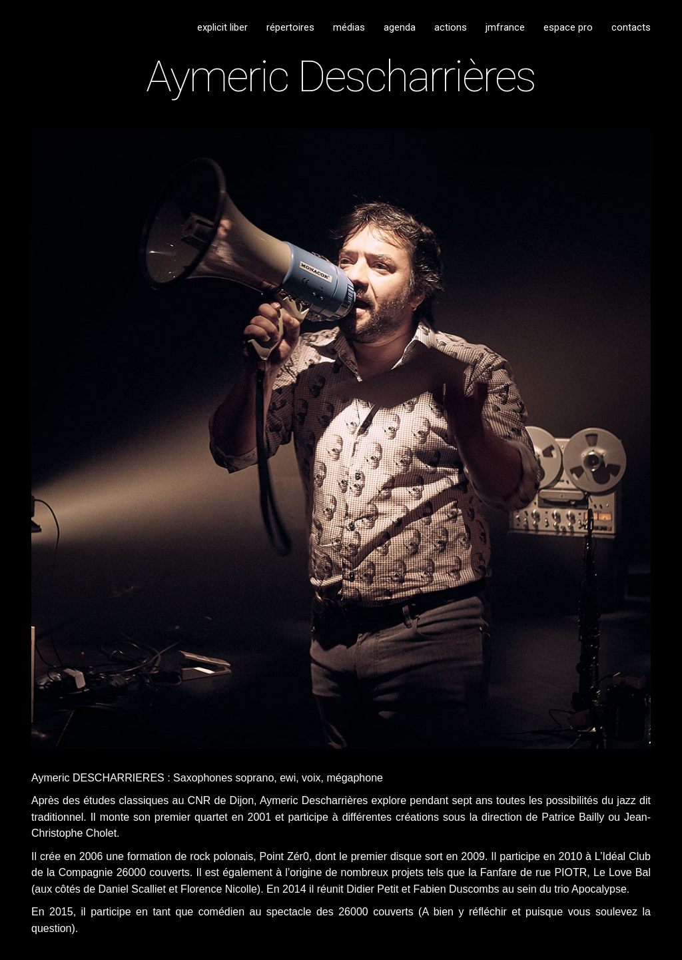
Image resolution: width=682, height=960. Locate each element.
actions (450, 27)
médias (349, 27)
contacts (631, 27)
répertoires (290, 27)
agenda (400, 27)
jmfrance (505, 27)
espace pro (568, 27)
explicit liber (222, 27)
